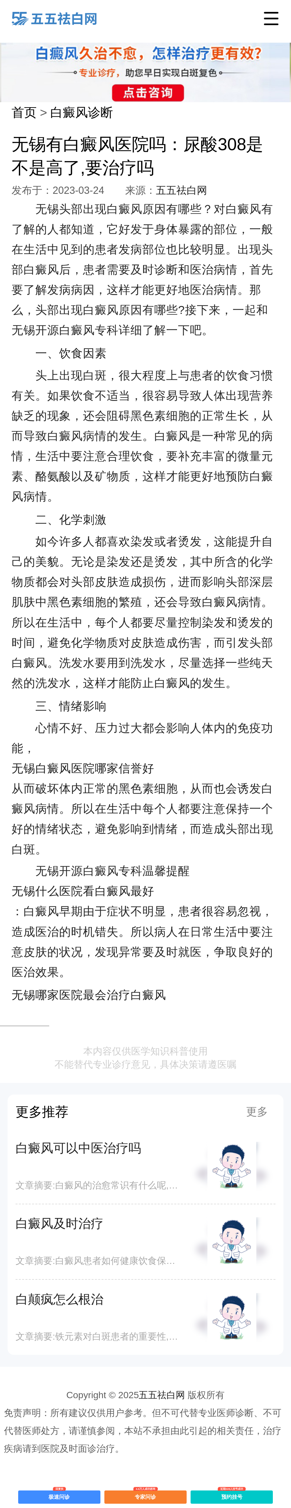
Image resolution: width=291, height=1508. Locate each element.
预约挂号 (231, 1495)
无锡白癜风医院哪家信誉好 (83, 768)
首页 (24, 112)
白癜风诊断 (81, 112)
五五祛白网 (181, 190)
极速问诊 (59, 1495)
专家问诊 (145, 1495)
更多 (257, 1111)
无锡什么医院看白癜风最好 (83, 890)
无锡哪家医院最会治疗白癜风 (89, 994)
